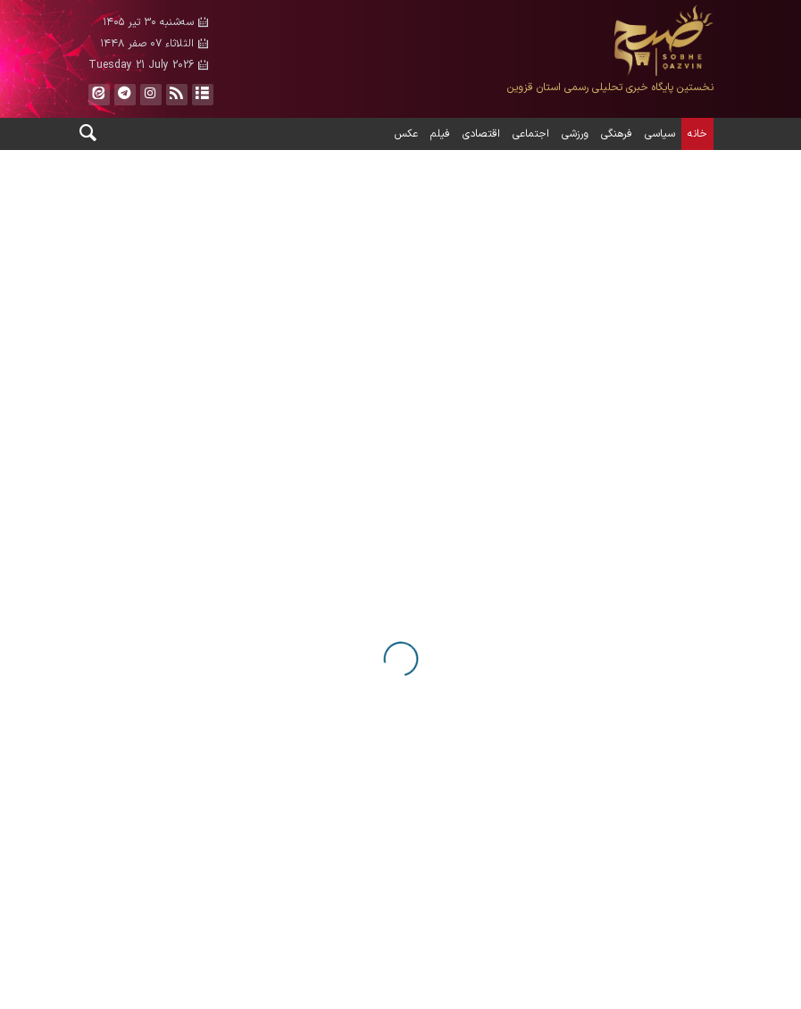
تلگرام (124, 94)
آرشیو (202, 94)
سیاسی (660, 134)
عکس (406, 134)
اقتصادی (481, 134)
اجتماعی (531, 134)
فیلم (440, 134)
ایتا (98, 94)
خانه (697, 134)
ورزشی (575, 134)
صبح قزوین (561, 40)
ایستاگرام (150, 94)
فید (176, 94)
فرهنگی (616, 134)
